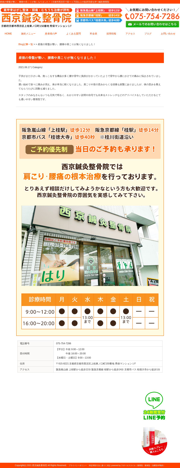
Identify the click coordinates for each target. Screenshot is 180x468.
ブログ (148, 33)
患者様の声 (51, 33)
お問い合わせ (168, 33)
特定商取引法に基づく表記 (100, 465)
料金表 (93, 33)
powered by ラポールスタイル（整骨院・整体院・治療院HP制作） (138, 465)
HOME (8, 33)
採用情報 (111, 33)
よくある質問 (73, 33)
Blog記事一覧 (26, 44)
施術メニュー (28, 33)
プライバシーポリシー (78, 465)
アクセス (130, 33)
